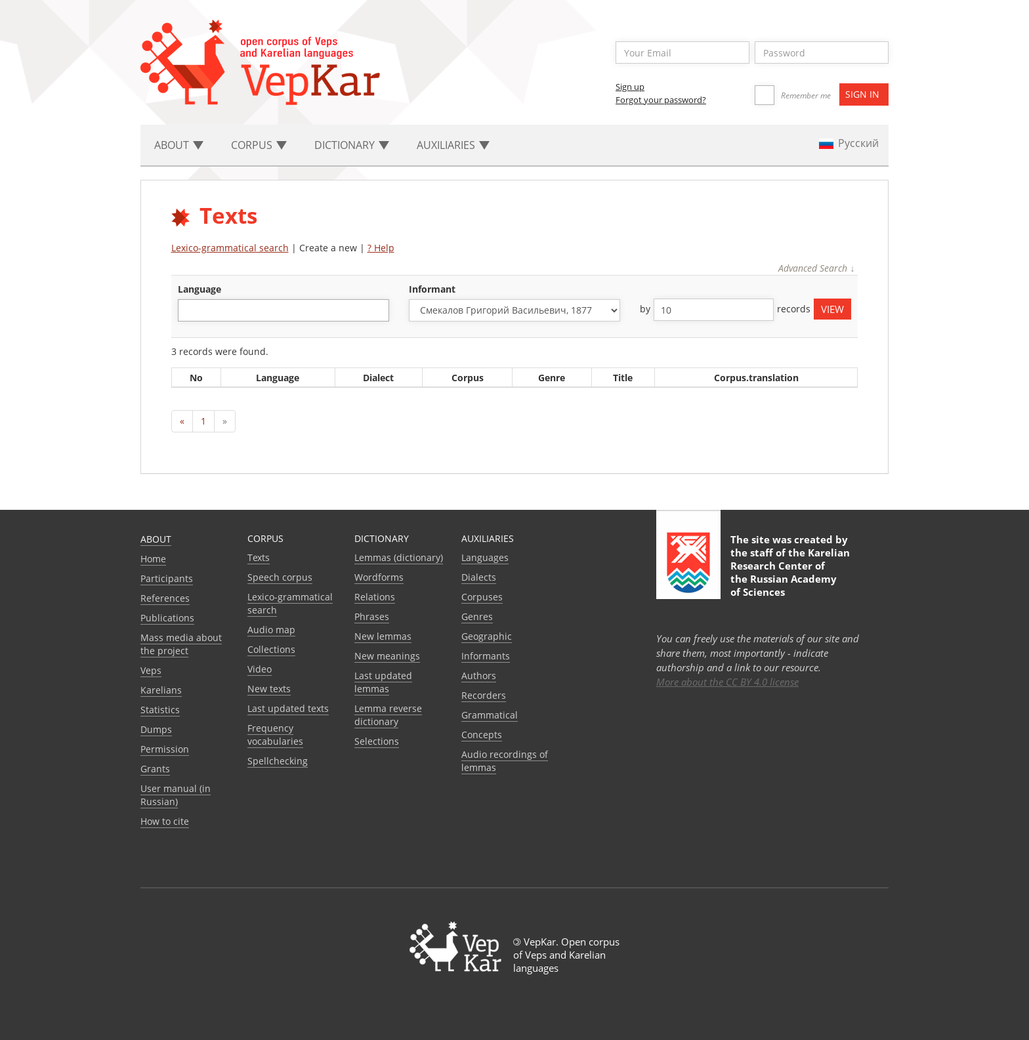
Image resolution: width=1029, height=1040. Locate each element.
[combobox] (283, 310)
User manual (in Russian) (175, 795)
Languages (485, 557)
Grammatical (489, 715)
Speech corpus (279, 577)
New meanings (387, 656)
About (155, 539)
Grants (155, 768)
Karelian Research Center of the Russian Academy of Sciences (790, 572)
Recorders (483, 695)
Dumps (156, 729)
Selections (376, 741)
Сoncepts (481, 734)
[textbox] (188, 310)
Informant (432, 289)
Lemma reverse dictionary (388, 715)
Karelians (161, 690)
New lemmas (382, 636)
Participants (166, 578)
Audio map (271, 629)
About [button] (178, 145)
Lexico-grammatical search (230, 247)
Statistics (160, 709)
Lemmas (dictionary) (398, 557)
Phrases (371, 616)
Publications (167, 618)
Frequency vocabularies (275, 734)
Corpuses (482, 597)
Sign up (630, 87)
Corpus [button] (259, 145)
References (165, 598)
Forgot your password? (661, 100)
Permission (164, 749)
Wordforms (379, 577)
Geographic (486, 636)
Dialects (478, 577)
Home (153, 558)
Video (259, 669)
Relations (374, 597)
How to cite (164, 821)
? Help (381, 247)
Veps (150, 670)
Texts (258, 557)
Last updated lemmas (383, 682)
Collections (271, 649)
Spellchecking (277, 761)
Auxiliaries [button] (453, 145)
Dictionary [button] (351, 145)
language (199, 289)
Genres (477, 616)
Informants (485, 656)
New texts (269, 688)
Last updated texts (288, 708)
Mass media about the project (181, 644)
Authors (478, 675)
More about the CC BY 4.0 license (727, 681)
